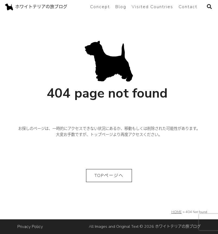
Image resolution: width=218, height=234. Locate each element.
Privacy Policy (30, 227)
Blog (120, 7)
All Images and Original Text (145, 226)
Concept (100, 7)
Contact (188, 7)
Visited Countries (152, 7)
